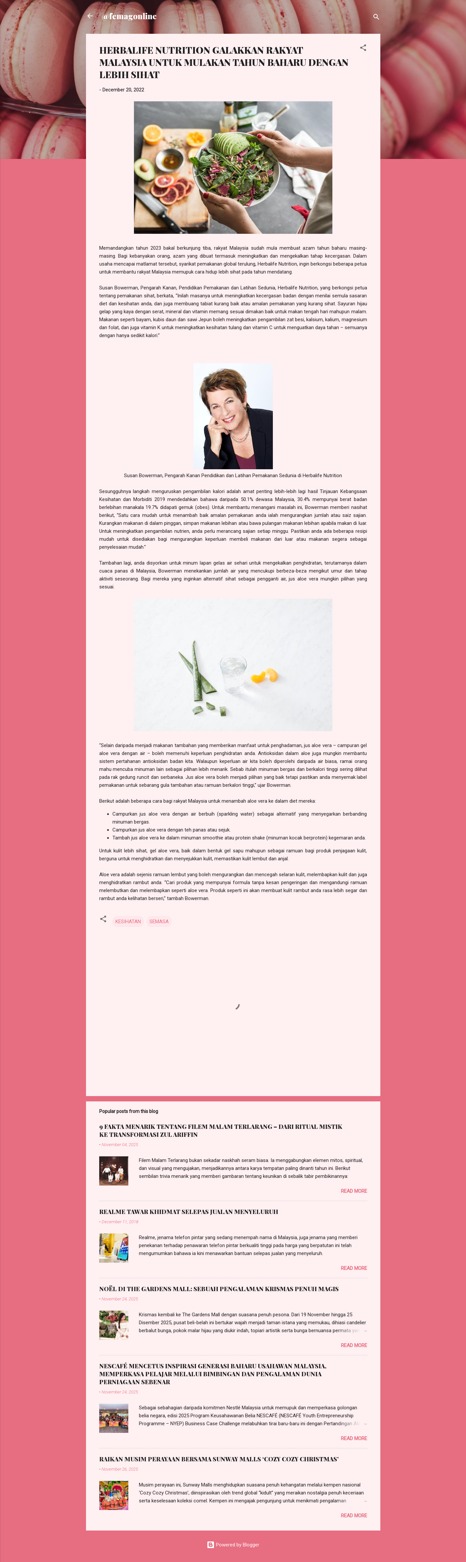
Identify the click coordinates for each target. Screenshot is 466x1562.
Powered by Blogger (233, 1545)
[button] (363, 49)
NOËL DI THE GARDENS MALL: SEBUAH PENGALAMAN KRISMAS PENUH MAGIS (219, 1289)
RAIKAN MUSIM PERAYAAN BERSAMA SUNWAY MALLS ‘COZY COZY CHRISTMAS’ (219, 1459)
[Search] (376, 18)
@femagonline (129, 16)
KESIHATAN (128, 922)
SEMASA (159, 922)
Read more (354, 1191)
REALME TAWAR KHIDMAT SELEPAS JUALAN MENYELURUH (188, 1212)
